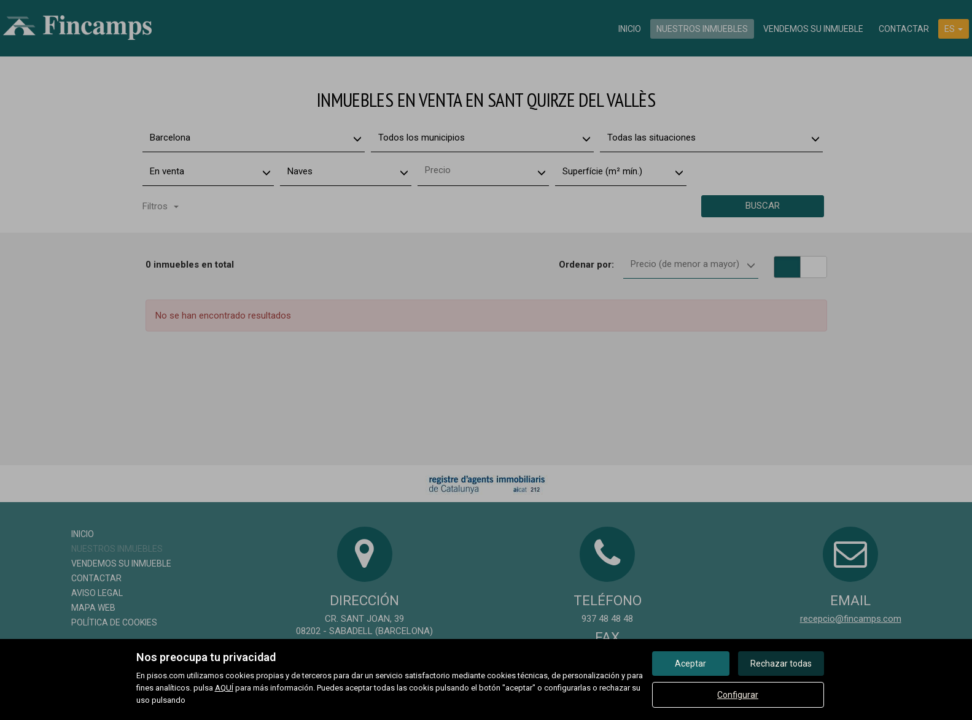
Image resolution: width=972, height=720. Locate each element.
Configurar (737, 695)
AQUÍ (224, 687)
